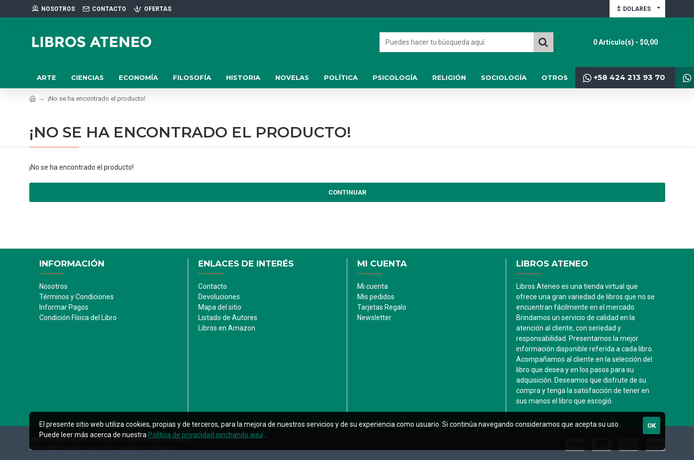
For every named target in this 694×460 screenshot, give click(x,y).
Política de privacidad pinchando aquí (205, 435)
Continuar (347, 192)
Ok (651, 425)
